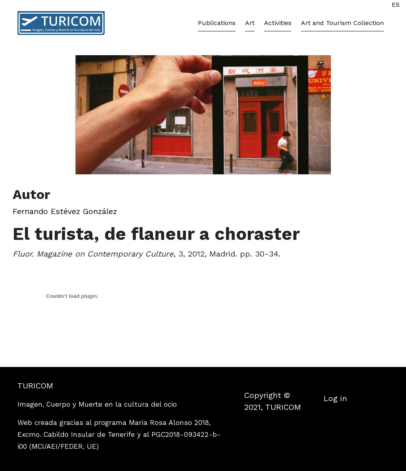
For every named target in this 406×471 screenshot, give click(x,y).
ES (396, 4)
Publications (217, 23)
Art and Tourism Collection (342, 23)
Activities (277, 23)
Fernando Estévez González (65, 211)
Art (250, 23)
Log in (335, 398)
